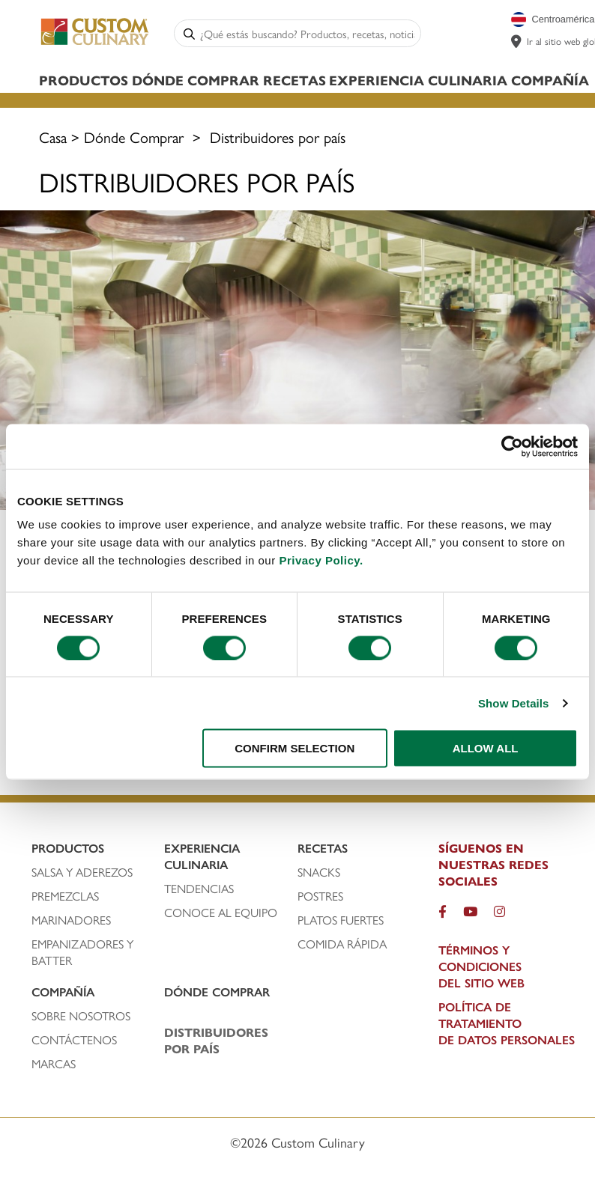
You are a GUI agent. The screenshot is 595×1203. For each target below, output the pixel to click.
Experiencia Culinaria (418, 79)
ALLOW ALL (486, 748)
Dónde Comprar (195, 79)
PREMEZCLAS (65, 896)
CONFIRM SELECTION (294, 748)
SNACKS (319, 872)
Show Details (513, 702)
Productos (83, 79)
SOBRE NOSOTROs (80, 1016)
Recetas (294, 79)
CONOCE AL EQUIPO (220, 912)
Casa (53, 136)
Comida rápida (342, 944)
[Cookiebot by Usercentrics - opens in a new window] (512, 446)
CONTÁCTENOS (74, 1040)
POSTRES (320, 896)
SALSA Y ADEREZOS (82, 872)
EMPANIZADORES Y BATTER (82, 952)
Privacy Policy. (321, 560)
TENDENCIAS (199, 888)
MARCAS (53, 1064)
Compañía (550, 79)
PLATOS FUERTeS (341, 920)
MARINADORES (71, 920)
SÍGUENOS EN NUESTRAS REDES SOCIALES (493, 864)
